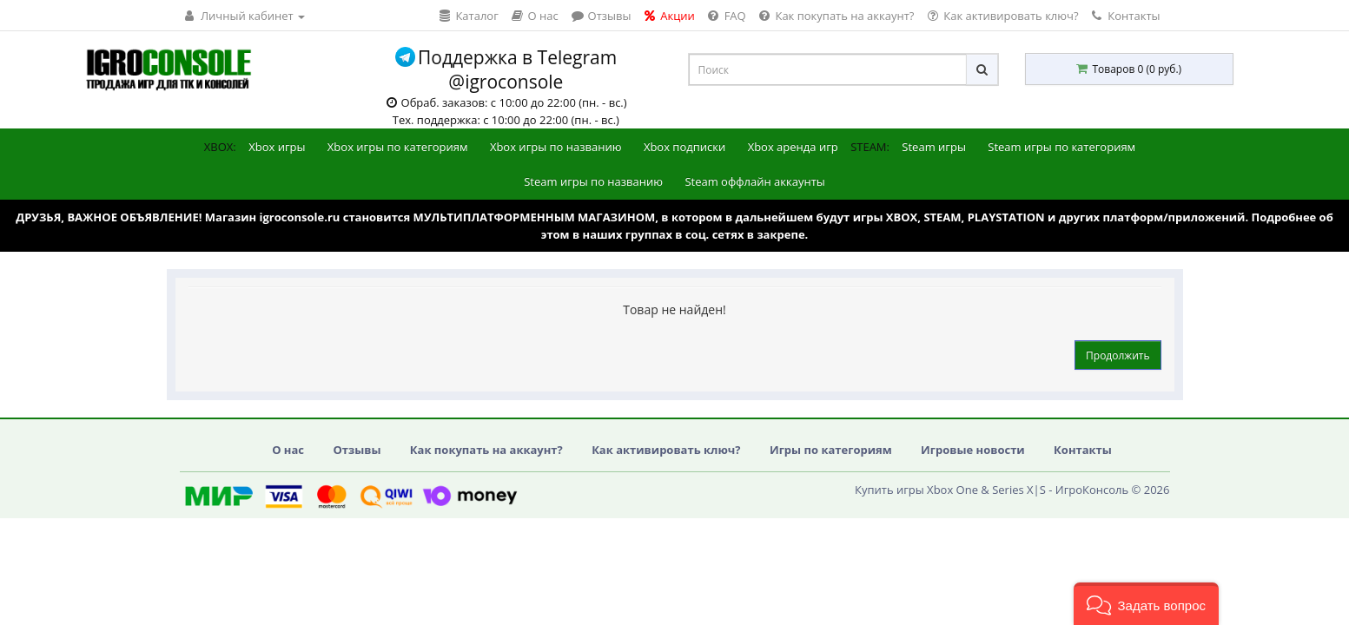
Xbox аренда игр (793, 147)
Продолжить (1117, 355)
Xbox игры (276, 147)
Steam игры (934, 147)
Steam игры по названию (593, 181)
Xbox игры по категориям (397, 147)
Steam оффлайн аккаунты (754, 181)
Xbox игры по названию (556, 147)
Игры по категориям (831, 449)
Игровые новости (973, 449)
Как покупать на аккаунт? (486, 449)
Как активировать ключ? (666, 449)
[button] (1146, 603)
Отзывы (356, 449)
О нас (288, 449)
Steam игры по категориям (1061, 147)
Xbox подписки (684, 147)
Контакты (1126, 15)
